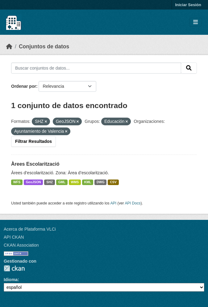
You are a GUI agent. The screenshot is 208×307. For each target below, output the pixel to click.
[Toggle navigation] (195, 22)
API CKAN (14, 237)
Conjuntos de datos (44, 46)
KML (87, 182)
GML (61, 182)
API (113, 203)
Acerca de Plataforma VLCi (30, 229)
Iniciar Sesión (188, 4)
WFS (16, 182)
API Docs (132, 203)
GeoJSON (33, 182)
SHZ (49, 182)
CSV (113, 182)
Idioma (11, 279)
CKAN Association (21, 245)
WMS (75, 182)
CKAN (14, 268)
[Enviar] (189, 68)
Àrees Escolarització (35, 164)
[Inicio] (9, 46)
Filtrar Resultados (33, 141)
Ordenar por (23, 86)
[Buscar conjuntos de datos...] (96, 68)
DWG (101, 182)
